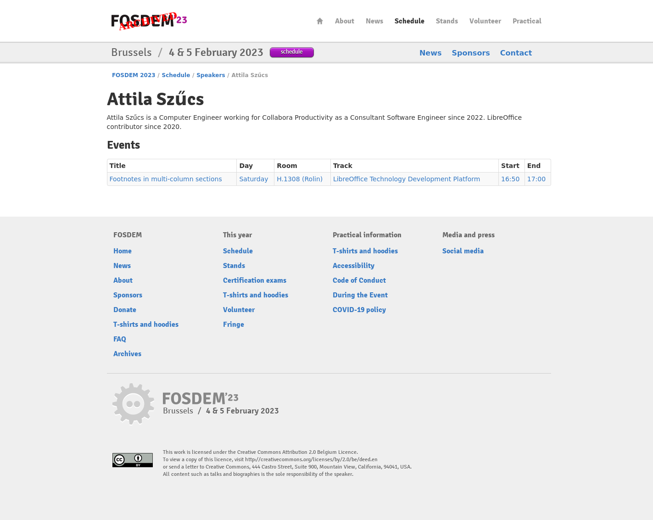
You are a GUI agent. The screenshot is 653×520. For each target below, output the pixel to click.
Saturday (253, 179)
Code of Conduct (359, 280)
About (344, 21)
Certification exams (254, 280)
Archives (127, 353)
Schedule (409, 21)
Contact (516, 53)
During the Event (360, 295)
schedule (291, 51)
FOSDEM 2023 (134, 75)
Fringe (233, 324)
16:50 (510, 179)
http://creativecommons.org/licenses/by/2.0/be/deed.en (311, 459)
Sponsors (471, 53)
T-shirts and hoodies (146, 324)
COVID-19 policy (359, 309)
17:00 (536, 179)
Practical (527, 21)
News (374, 21)
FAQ (119, 339)
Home (320, 20)
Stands (447, 21)
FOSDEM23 (149, 20)
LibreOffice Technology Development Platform (406, 179)
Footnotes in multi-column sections (166, 179)
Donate (124, 309)
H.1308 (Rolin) (300, 179)
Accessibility (353, 265)
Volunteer (485, 21)
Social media (463, 251)
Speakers (210, 75)
